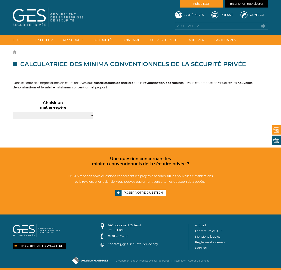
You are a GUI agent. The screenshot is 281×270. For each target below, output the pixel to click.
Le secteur (43, 40)
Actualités (103, 40)
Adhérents (194, 14)
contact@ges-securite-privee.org (133, 244)
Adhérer (196, 40)
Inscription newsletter (246, 3)
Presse (227, 14)
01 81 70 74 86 (118, 236)
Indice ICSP (201, 3)
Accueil (200, 225)
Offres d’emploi (164, 40)
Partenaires (225, 40)
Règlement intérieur (210, 242)
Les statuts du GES (209, 231)
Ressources (73, 40)
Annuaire (131, 40)
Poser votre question (143, 192)
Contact (257, 14)
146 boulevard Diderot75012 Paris (124, 227)
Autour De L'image (198, 261)
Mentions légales (208, 236)
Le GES (18, 40)
